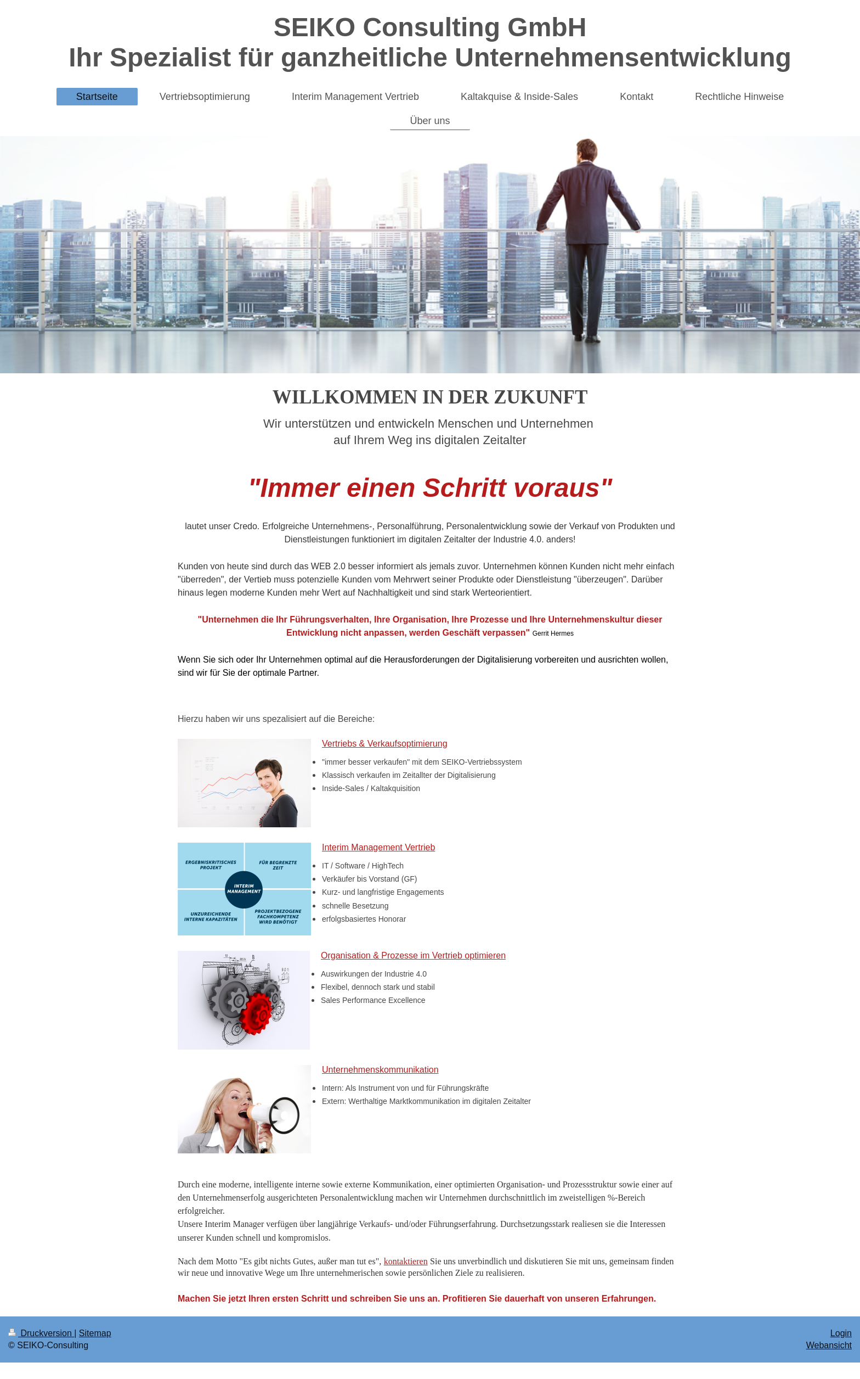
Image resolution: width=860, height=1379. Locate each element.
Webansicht (829, 1345)
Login (841, 1333)
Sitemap (95, 1333)
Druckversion (41, 1333)
